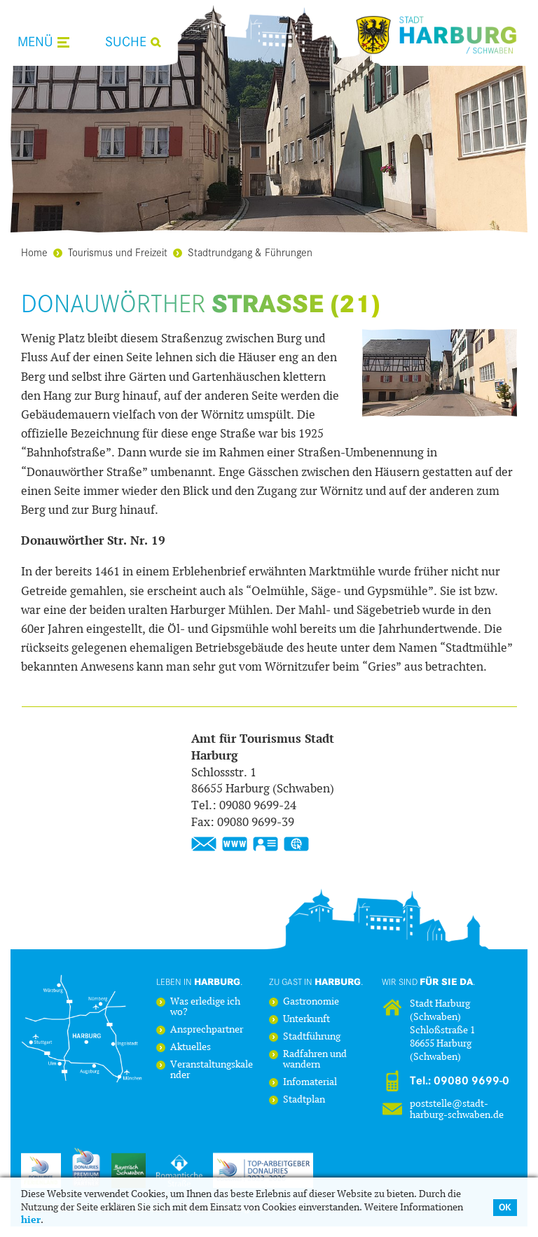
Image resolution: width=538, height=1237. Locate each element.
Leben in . (199, 981)
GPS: (296, 844)
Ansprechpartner (206, 1030)
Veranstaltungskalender (211, 1070)
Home (34, 251)
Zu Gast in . (316, 981)
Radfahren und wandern (315, 1059)
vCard (265, 844)
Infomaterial (310, 1082)
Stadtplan (304, 1100)
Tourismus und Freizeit (110, 251)
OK (505, 1207)
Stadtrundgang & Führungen (242, 251)
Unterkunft (306, 1019)
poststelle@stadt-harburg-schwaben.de (457, 1109)
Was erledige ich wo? (205, 1007)
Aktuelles (190, 1047)
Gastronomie (311, 1002)
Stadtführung (311, 1037)
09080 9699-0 (471, 1081)
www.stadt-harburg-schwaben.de (234, 844)
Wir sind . (429, 981)
